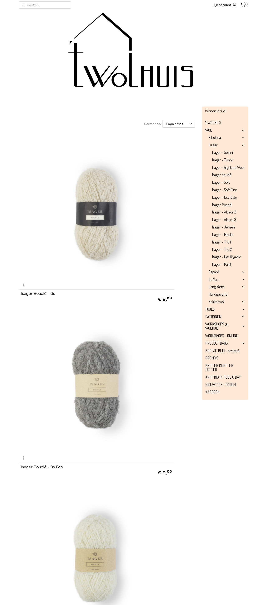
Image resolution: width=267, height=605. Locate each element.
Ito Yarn (227, 279)
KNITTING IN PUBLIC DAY (223, 377)
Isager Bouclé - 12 (98, 422)
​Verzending (30, 543)
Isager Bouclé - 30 (38, 347)
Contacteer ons (216, 580)
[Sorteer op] (179, 123)
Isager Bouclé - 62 (38, 271)
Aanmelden (78, 548)
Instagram (123, 540)
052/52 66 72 (184, 557)
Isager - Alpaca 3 (224, 219)
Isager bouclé (221, 174)
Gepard (227, 272)
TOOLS (225, 309)
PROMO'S (211, 358)
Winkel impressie (33, 534)
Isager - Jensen (223, 227)
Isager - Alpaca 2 (224, 212)
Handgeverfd (218, 294)
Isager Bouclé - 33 (160, 422)
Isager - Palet (221, 264)
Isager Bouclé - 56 (38, 422)
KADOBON (212, 392)
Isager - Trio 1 (221, 242)
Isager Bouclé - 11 (98, 271)
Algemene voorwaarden (39, 548)
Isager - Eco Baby (225, 197)
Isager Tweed (222, 204)
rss (152, 597)
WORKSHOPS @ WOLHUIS (225, 326)
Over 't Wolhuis (32, 538)
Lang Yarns (227, 286)
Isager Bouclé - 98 (160, 271)
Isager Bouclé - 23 (38, 498)
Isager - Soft (221, 182)
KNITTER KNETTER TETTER (219, 367)
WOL (225, 130)
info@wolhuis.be (170, 534)
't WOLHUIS (213, 122)
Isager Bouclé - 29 (99, 498)
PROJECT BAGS (225, 343)
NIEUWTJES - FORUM (220, 384)
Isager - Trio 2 (222, 249)
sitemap (144, 597)
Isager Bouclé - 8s (99, 347)
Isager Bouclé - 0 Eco (163, 195)
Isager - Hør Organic (226, 257)
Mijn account (224, 5)
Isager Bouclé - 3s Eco (103, 195)
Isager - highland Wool (228, 167)
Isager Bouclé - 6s (38, 195)
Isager (227, 145)
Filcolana (227, 137)
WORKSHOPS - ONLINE (221, 335)
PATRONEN (225, 316)
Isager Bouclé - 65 (160, 347)
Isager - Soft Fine (224, 189)
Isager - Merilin (222, 234)
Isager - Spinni (222, 152)
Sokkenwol (227, 301)
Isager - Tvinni (222, 160)
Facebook (127, 534)
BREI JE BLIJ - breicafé (222, 350)
